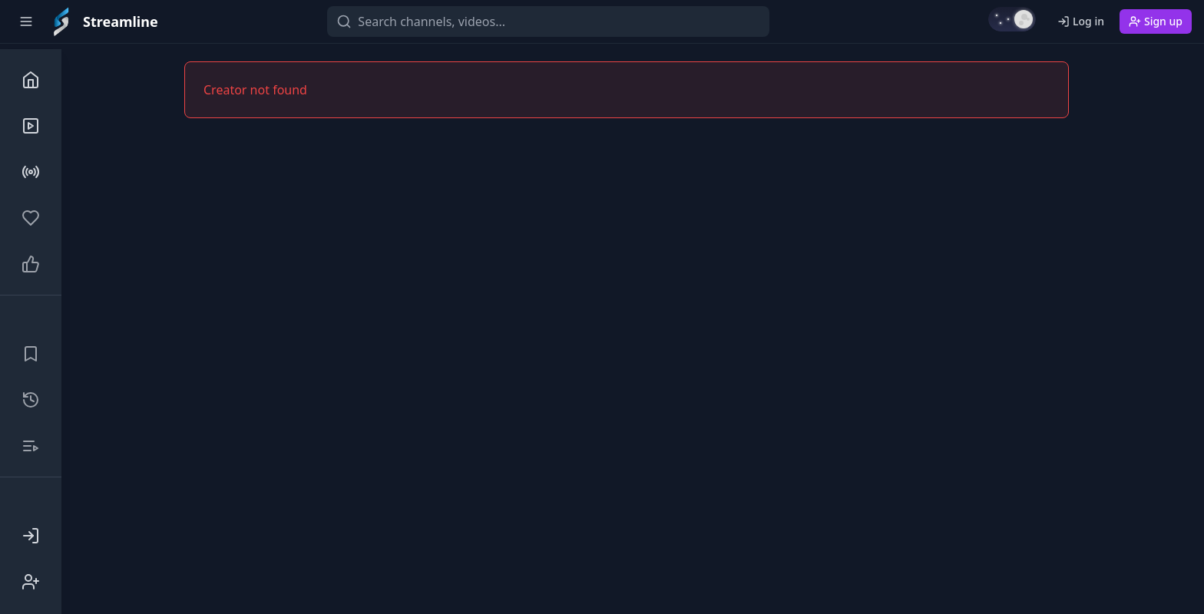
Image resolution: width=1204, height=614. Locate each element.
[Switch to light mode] (1012, 19)
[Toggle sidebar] (26, 21)
